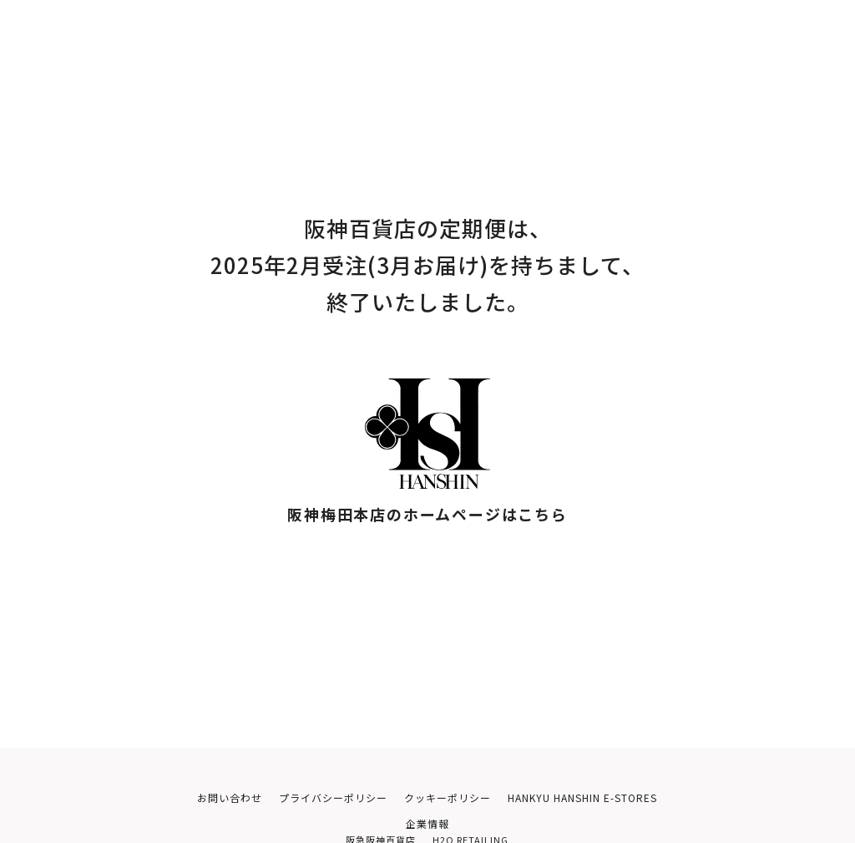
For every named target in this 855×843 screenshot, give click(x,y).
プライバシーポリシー (319, 798)
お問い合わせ (210, 798)
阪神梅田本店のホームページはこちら (428, 514)
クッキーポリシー (441, 798)
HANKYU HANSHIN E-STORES (592, 798)
